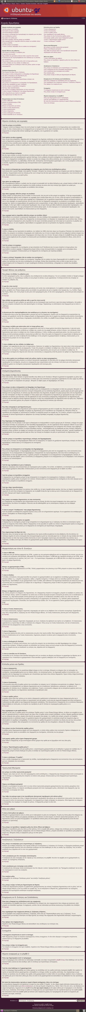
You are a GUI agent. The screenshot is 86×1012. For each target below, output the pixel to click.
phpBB (42, 1004)
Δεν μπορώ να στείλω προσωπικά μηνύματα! (56, 47)
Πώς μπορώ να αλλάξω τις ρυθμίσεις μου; (13, 52)
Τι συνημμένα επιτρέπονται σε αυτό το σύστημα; (57, 90)
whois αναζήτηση (26, 986)
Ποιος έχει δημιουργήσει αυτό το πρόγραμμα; (56, 97)
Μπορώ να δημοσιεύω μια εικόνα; (11, 105)
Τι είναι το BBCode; (7, 100)
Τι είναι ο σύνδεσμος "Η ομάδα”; (52, 41)
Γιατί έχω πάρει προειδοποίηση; (10, 87)
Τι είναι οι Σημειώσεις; (8, 111)
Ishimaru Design (49, 1005)
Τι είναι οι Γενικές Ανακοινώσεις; (11, 107)
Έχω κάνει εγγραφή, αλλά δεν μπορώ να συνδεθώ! (16, 39)
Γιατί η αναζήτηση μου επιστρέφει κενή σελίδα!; (56, 71)
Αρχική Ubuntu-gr (6, 3)
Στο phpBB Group (59, 960)
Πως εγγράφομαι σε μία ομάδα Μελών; (54, 34)
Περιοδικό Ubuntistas (31, 3)
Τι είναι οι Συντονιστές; (50, 31)
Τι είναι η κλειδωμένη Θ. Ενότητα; (11, 112)
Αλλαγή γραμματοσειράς (83, 18)
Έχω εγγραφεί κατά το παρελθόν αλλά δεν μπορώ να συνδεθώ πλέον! (21, 41)
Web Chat (39, 3)
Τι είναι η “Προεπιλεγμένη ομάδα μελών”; (55, 39)
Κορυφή (6, 133)
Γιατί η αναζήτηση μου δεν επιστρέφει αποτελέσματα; (58, 69)
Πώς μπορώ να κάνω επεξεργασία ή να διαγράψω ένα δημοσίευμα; (20, 74)
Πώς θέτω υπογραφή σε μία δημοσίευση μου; (14, 75)
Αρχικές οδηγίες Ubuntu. (41, 1)
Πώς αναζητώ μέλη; (49, 73)
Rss (57, 1)
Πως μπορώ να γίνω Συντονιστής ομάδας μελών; (57, 36)
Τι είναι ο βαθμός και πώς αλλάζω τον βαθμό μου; (15, 62)
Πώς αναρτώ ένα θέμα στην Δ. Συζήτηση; (13, 72)
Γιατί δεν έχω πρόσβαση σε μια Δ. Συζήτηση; (14, 84)
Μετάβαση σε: (14, 1000)
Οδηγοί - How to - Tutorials (18, 3)
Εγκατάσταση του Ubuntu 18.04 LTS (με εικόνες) (20, 1)
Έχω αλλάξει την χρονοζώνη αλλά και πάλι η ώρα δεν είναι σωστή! (20, 56)
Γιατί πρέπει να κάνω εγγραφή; (10, 31)
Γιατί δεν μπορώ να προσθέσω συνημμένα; (14, 86)
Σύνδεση (82, 1)
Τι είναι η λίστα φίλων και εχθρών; (53, 58)
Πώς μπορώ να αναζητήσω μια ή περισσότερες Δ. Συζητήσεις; (61, 67)
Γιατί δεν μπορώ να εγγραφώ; (10, 44)
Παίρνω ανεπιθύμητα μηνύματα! (52, 49)
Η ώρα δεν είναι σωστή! (8, 54)
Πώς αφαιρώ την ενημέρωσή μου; (53, 84)
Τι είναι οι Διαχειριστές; (50, 29)
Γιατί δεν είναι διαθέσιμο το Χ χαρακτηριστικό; (56, 99)
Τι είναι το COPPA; (7, 43)
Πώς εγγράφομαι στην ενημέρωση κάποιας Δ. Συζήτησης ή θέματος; (62, 82)
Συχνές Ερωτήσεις (65, 1)
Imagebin (45, 3)
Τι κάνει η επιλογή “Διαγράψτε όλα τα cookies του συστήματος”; (19, 46)
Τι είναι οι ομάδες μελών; (50, 32)
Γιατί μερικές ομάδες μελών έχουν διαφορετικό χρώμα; (58, 37)
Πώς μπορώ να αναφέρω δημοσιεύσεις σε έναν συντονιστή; (18, 89)
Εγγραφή (75, 1)
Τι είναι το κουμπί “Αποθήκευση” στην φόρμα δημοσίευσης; (18, 91)
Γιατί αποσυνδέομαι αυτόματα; (10, 32)
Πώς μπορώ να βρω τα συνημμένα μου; (55, 91)
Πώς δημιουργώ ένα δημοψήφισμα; (12, 77)
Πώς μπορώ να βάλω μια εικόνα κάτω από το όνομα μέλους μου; (20, 61)
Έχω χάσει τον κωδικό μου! (9, 37)
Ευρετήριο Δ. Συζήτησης (10, 18)
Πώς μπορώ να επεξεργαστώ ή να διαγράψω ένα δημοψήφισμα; (19, 82)
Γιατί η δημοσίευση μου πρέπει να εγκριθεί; (14, 93)
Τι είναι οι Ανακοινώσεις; (8, 109)
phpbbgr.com (50, 1008)
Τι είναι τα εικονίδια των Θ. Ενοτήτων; (12, 114)
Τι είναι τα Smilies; (7, 104)
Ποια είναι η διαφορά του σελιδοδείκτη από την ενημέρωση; (60, 80)
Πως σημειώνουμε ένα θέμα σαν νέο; (12, 94)
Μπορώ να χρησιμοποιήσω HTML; (11, 102)
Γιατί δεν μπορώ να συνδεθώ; (10, 29)
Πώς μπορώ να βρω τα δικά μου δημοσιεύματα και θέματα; (60, 74)
